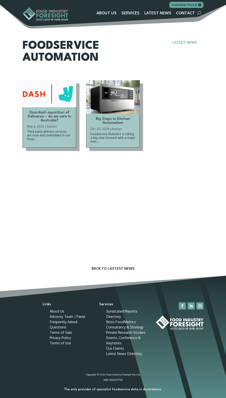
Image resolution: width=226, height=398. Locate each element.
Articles (52, 126)
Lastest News (121, 268)
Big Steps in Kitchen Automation (113, 121)
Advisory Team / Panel (67, 316)
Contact (185, 13)
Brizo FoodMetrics (121, 322)
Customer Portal (184, 5)
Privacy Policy (60, 338)
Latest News (157, 13)
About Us (106, 13)
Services (130, 13)
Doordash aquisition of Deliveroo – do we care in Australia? (49, 116)
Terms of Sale (61, 332)
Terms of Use (60, 343)
